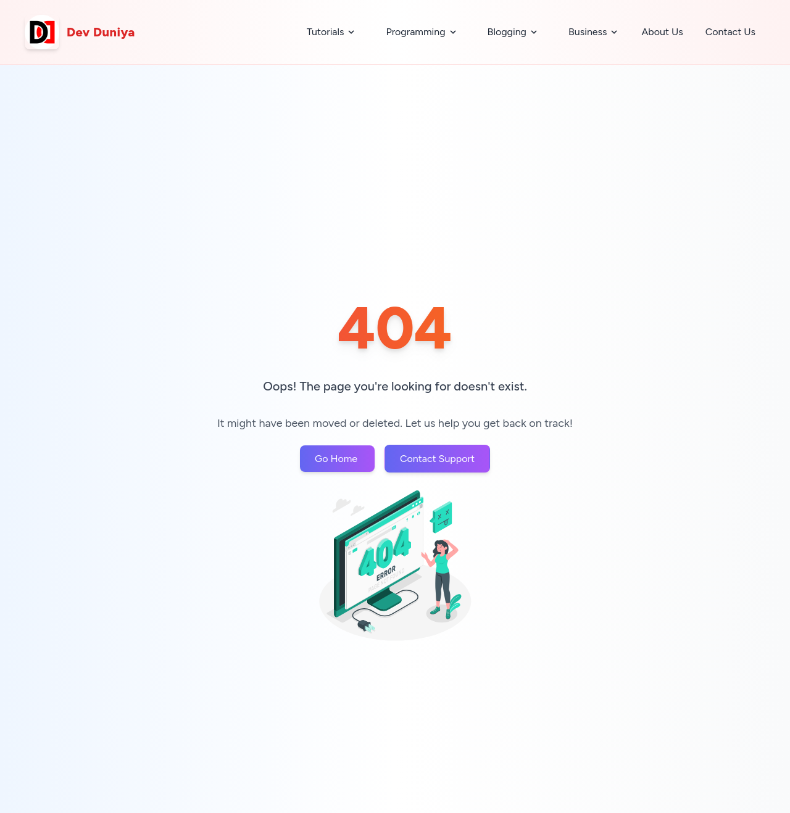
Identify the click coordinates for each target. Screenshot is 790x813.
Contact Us (730, 32)
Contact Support (437, 458)
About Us (662, 32)
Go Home (337, 458)
